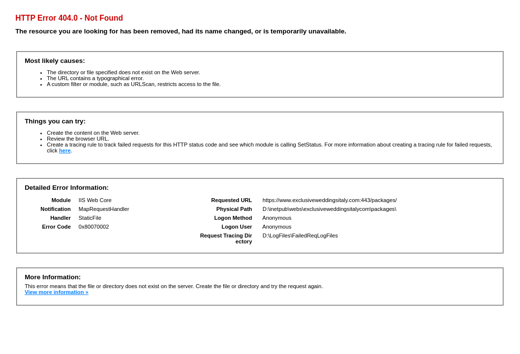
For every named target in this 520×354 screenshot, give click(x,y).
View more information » (57, 292)
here (65, 150)
